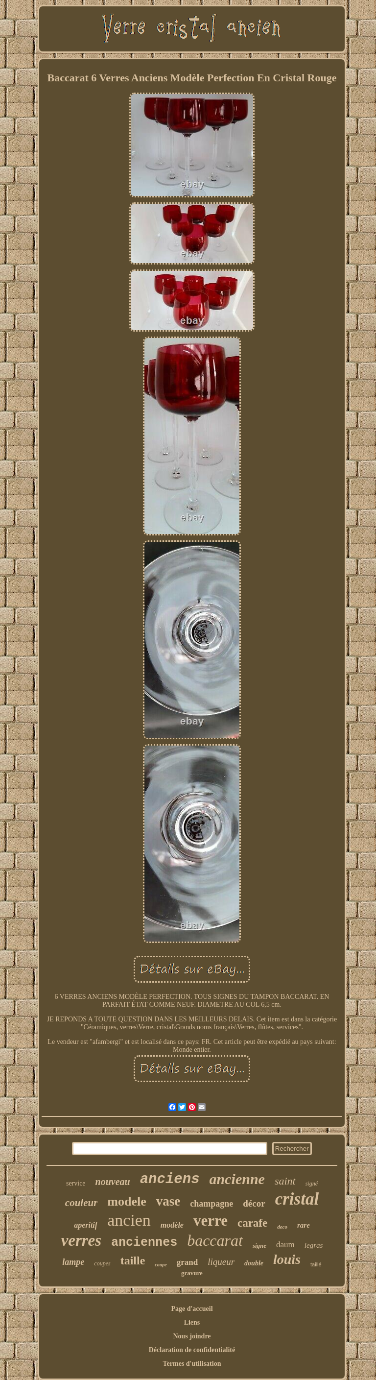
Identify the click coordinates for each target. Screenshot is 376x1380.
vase (168, 1201)
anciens (170, 1179)
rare (303, 1225)
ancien (129, 1220)
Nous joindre (192, 1336)
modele (126, 1201)
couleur (81, 1203)
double (253, 1263)
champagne (211, 1204)
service (76, 1183)
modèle (172, 1225)
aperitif (85, 1225)
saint (285, 1181)
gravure (192, 1273)
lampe (73, 1262)
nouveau (112, 1181)
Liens (192, 1322)
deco (282, 1227)
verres (81, 1240)
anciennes (144, 1242)
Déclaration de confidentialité (192, 1350)
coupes (102, 1263)
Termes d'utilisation (192, 1363)
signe (259, 1245)
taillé (316, 1264)
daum (285, 1244)
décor (254, 1203)
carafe (252, 1223)
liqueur (221, 1262)
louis (287, 1259)
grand (187, 1262)
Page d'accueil (191, 1308)
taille (132, 1260)
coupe (160, 1264)
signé (312, 1183)
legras (314, 1245)
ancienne (237, 1179)
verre (210, 1220)
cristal (297, 1199)
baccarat (215, 1240)
